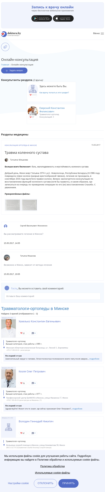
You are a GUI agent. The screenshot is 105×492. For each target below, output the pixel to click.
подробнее (94, 359)
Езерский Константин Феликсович (52, 109)
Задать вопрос (14, 70)
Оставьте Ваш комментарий (52, 296)
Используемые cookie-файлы (52, 472)
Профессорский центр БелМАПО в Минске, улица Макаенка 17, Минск (37, 398)
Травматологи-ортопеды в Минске (35, 308)
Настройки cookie (18, 483)
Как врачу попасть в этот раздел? (54, 93)
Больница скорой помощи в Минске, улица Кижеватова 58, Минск (35, 445)
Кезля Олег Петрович (32, 371)
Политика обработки (52, 466)
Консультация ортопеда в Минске (21, 145)
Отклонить (45, 483)
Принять (68, 483)
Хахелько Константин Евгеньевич (40, 321)
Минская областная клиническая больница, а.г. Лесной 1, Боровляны (37, 348)
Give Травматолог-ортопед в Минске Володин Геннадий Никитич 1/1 (21, 433)
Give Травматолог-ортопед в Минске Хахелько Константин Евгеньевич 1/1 (21, 333)
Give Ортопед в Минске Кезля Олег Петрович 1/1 (21, 383)
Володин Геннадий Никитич (36, 421)
